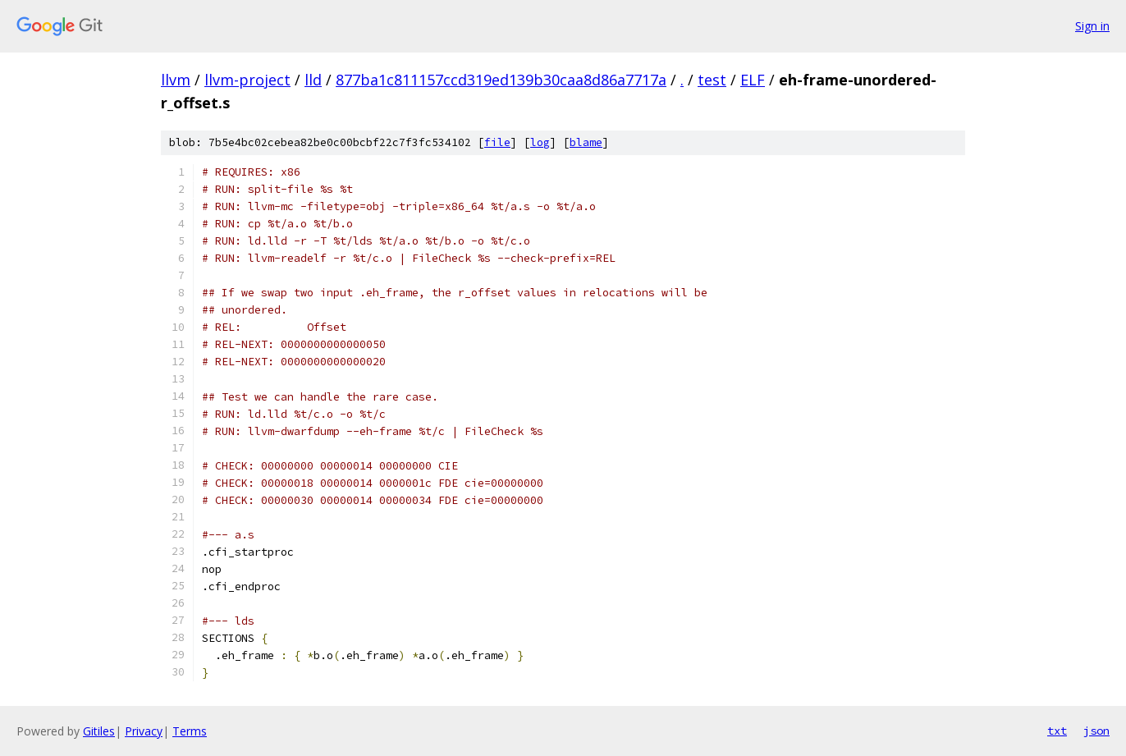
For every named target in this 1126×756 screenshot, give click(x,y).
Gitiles (99, 731)
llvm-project (247, 79)
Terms (189, 731)
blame (586, 142)
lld (313, 79)
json (1096, 730)
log (540, 142)
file (497, 142)
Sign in (1092, 26)
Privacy (143, 731)
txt (1057, 730)
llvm (175, 79)
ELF (752, 79)
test (712, 79)
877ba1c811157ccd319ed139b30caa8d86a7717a (501, 79)
